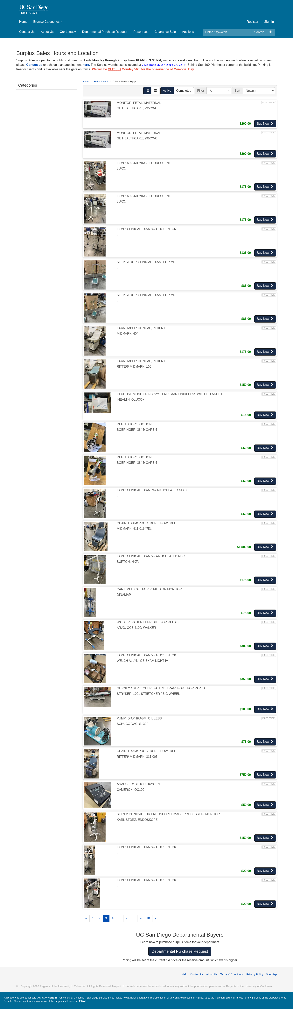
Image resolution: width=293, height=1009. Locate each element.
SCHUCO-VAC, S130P (133, 723)
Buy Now (265, 123)
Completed (183, 90)
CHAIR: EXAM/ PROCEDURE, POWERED (147, 523)
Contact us (34, 64)
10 (148, 918)
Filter (200, 90)
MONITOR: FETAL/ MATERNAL (139, 102)
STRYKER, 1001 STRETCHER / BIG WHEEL (148, 693)
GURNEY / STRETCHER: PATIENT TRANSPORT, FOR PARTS (161, 688)
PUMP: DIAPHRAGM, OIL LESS (139, 718)
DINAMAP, (124, 594)
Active (167, 90)
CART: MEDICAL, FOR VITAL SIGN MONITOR (149, 589)
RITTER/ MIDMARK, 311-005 (137, 756)
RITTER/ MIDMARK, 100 (134, 366)
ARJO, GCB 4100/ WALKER (136, 627)
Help (184, 974)
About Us (47, 31)
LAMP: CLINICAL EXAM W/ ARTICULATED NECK (152, 556)
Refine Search (101, 81)
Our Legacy (68, 31)
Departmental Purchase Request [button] (180, 951)
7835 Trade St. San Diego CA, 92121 (164, 65)
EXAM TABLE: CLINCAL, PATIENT (141, 328)
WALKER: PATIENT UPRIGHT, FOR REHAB (148, 622)
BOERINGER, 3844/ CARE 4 (137, 429)
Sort (237, 90)
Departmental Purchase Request (104, 31)
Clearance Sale (165, 31)
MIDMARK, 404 (127, 333)
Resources (140, 31)
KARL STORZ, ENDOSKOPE (137, 819)
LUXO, (121, 168)
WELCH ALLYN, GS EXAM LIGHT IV (142, 660)
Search (259, 32)
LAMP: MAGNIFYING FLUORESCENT (144, 163)
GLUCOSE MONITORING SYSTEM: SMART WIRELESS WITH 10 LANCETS (171, 394)
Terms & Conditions (232, 974)
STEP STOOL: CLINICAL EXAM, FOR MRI (146, 262)
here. (86, 64)
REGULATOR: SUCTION (134, 424)
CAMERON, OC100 (130, 789)
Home (23, 21)
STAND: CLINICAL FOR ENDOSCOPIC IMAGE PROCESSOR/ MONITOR (168, 814)
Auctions (188, 31)
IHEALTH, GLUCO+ (130, 399)
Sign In (269, 21)
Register (252, 21)
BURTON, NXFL (128, 561)
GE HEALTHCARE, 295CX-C (137, 108)
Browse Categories (47, 21)
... (119, 918)
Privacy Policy (254, 974)
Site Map (271, 974)
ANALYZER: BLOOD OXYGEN (138, 784)
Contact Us (27, 31)
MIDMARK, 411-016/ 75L (134, 528)
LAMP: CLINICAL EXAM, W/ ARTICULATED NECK (152, 490)
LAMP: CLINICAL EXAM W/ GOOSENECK (146, 229)
